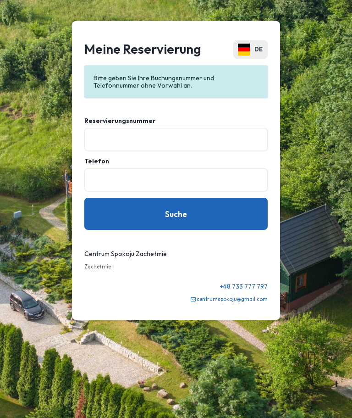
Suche (176, 214)
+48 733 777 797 (244, 286)
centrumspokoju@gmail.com (232, 299)
